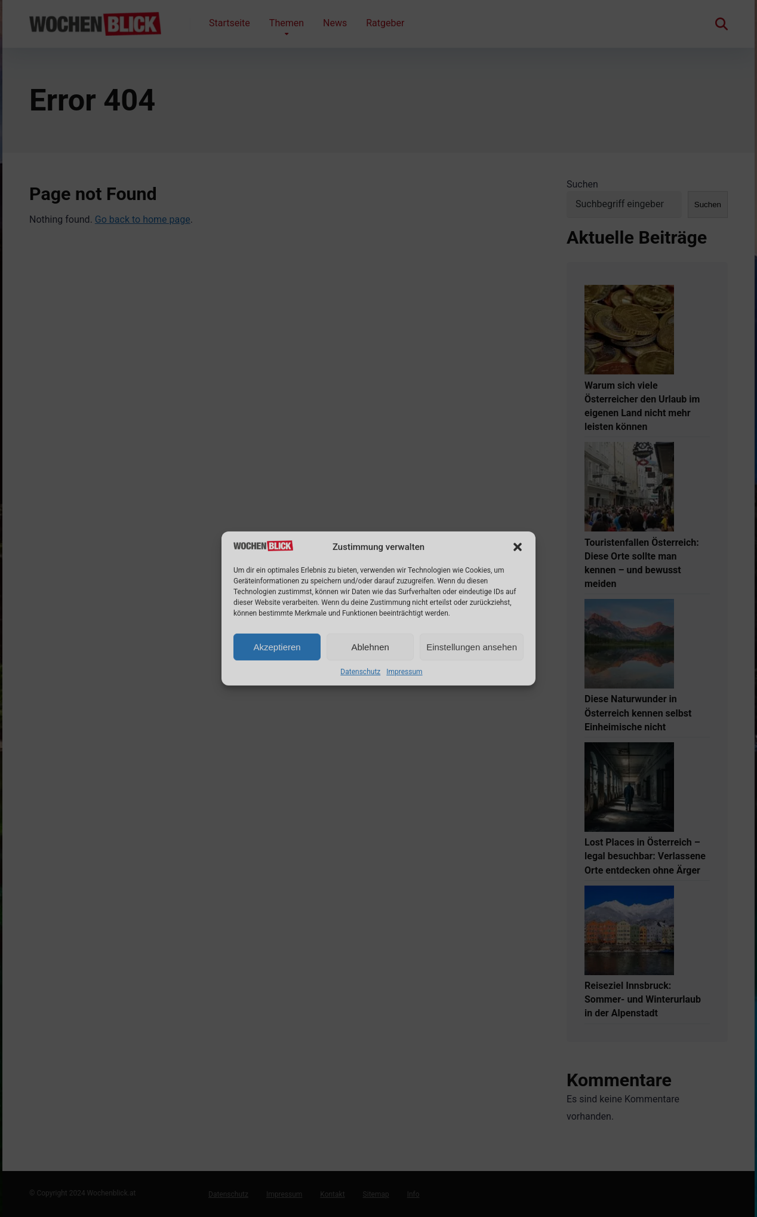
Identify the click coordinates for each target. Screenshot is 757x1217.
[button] (518, 547)
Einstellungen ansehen (471, 647)
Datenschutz (360, 672)
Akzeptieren (276, 647)
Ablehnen (370, 647)
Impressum (404, 672)
